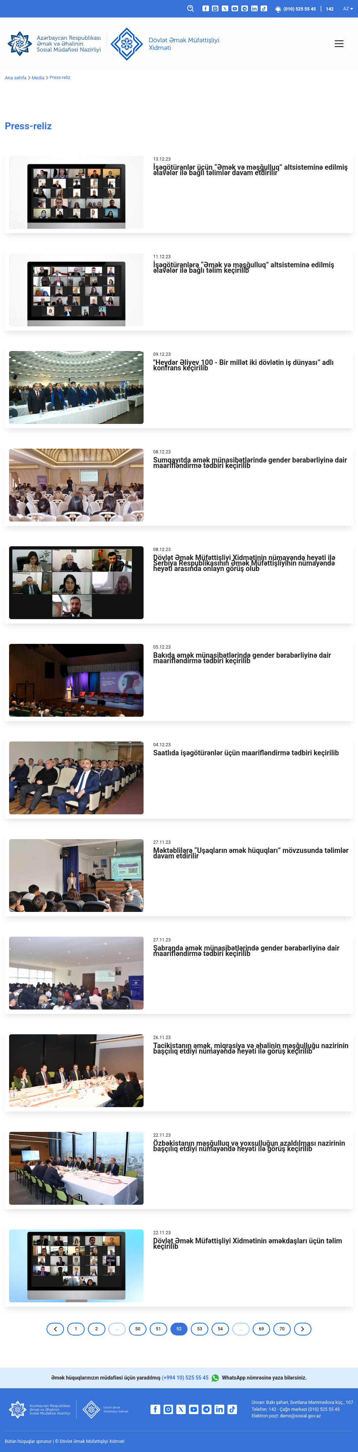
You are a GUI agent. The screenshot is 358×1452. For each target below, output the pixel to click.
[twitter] (225, 8)
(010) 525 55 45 (295, 9)
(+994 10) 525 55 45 (185, 1377)
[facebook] (205, 8)
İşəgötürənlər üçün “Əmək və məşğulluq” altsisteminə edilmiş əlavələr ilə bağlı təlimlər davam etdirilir (250, 169)
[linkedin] (254, 8)
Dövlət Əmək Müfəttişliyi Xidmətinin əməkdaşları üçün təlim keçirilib (247, 1243)
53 (199, 1328)
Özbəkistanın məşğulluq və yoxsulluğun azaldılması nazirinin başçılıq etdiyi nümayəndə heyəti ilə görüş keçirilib (249, 1145)
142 (330, 9)
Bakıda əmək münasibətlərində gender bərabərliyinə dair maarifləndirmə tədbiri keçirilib (242, 657)
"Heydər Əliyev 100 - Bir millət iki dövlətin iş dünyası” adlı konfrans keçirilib (243, 364)
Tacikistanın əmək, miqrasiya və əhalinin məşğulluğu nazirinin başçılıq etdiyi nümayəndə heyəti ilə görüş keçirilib (251, 1048)
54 (220, 1328)
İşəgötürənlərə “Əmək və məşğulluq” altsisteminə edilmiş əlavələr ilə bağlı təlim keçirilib (243, 267)
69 (262, 1328)
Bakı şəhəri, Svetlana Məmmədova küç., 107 (309, 1402)
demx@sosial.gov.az (300, 1415)
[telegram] (244, 8)
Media (37, 77)
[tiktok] (264, 8)
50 (137, 1328)
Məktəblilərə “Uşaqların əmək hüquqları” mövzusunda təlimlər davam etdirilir (251, 852)
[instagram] (215, 8)
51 (158, 1328)
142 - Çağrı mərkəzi (288, 1409)
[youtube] (235, 8)
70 (282, 1328)
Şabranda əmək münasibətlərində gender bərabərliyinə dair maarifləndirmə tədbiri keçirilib (246, 950)
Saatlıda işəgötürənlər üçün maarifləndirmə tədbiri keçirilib (246, 752)
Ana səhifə (15, 77)
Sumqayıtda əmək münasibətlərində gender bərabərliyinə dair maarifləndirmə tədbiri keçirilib (250, 462)
